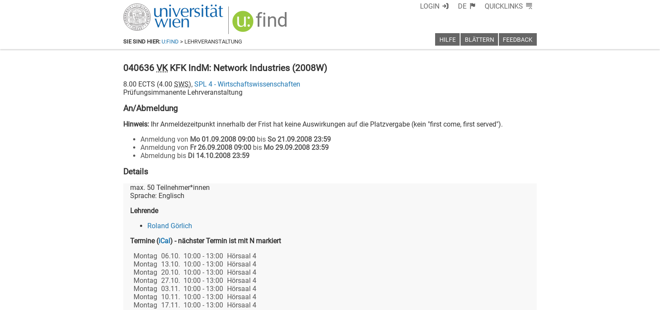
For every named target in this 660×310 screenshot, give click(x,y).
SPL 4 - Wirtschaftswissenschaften (247, 84)
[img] (260, 24)
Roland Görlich (169, 226)
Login (429, 6)
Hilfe (447, 39)
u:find (170, 41)
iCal (164, 241)
